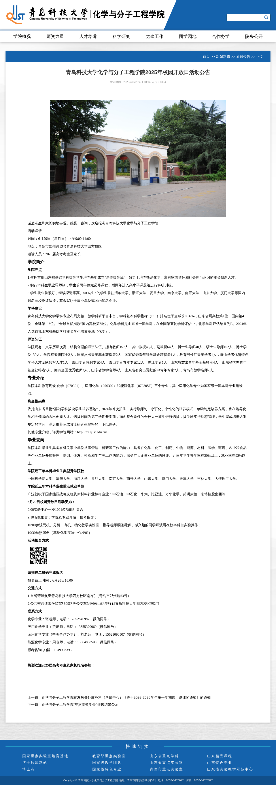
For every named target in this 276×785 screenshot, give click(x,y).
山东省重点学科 (164, 756)
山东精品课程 (219, 756)
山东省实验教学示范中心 (230, 769)
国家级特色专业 (107, 769)
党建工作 (154, 36)
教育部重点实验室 (109, 756)
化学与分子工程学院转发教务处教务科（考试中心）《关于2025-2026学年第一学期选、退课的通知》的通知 (126, 697)
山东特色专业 (219, 762)
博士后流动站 (34, 762)
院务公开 (254, 36)
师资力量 (55, 36)
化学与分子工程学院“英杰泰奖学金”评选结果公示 (80, 704)
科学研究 (121, 36)
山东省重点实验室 (166, 762)
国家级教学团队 (107, 762)
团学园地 (188, 36)
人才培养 (88, 36)
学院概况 (22, 36)
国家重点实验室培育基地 (45, 756)
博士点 (28, 769)
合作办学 (221, 36)
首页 (206, 56)
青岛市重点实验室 (166, 769)
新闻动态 (223, 56)
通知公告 (243, 56)
